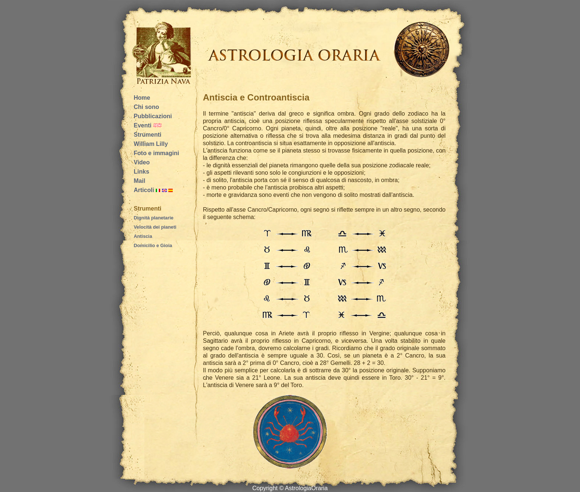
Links (141, 171)
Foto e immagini (156, 153)
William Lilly (151, 144)
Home (142, 98)
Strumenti (148, 134)
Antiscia (143, 236)
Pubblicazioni (153, 116)
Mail (139, 181)
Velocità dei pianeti (155, 227)
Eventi (143, 125)
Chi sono (146, 107)
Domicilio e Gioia (153, 245)
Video (142, 162)
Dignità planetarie (153, 218)
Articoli (144, 190)
